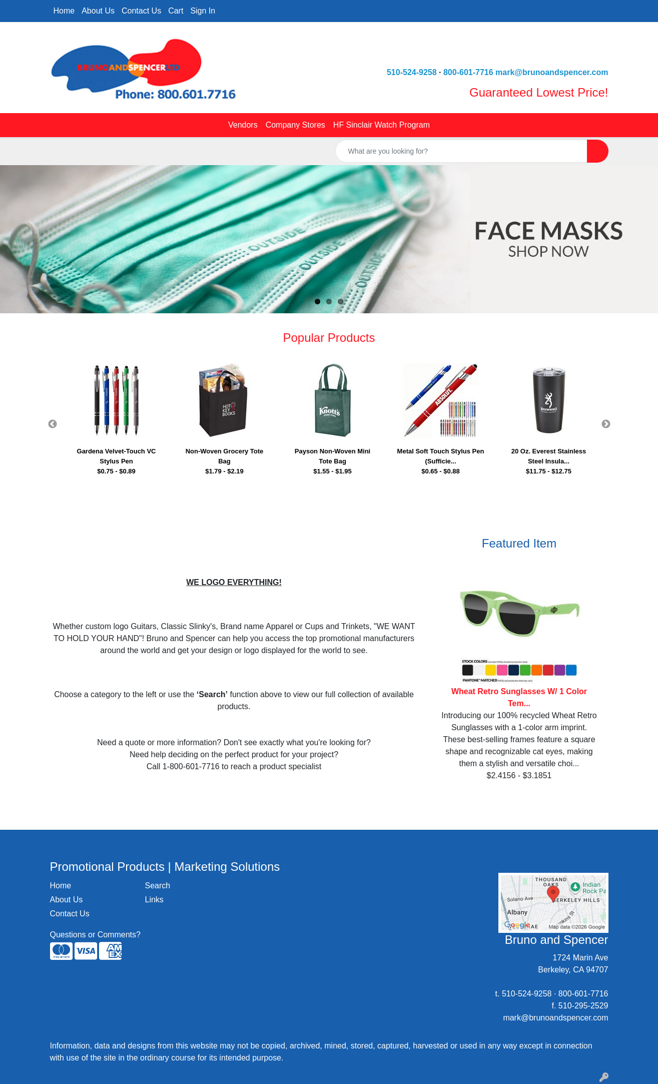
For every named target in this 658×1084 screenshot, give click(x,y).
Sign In (202, 11)
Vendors (243, 125)
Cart (175, 11)
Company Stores (295, 125)
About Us (98, 11)
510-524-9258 (412, 72)
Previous (53, 424)
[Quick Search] (461, 151)
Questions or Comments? (95, 934)
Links (154, 899)
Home (64, 11)
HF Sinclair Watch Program (381, 125)
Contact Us (141, 11)
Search (158, 885)
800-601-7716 (468, 72)
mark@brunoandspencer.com (551, 72)
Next (606, 424)
